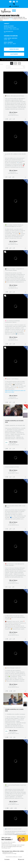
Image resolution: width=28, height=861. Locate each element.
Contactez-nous (14, 49)
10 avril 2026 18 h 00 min (13, 115)
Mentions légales (10, 59)
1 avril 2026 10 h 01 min (13, 398)
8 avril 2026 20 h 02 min (13, 244)
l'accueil (10, 18)
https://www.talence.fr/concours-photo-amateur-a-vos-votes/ (15, 391)
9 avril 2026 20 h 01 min (13, 173)
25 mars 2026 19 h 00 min (13, 687)
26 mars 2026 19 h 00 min (13, 635)
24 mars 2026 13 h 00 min (13, 733)
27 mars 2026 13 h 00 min (13, 583)
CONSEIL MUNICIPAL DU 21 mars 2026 (14, 710)
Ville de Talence (13, 112)
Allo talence (14, 54)
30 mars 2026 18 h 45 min (13, 444)
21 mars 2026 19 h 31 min (13, 804)
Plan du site (4, 59)
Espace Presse (18, 59)
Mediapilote (24, 59)
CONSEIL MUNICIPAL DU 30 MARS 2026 (14, 421)
